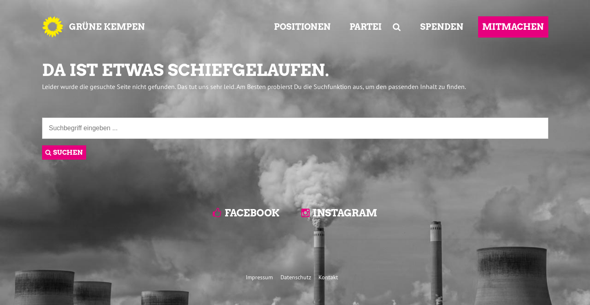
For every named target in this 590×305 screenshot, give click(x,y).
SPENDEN (441, 27)
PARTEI (366, 27)
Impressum (259, 277)
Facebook (252, 213)
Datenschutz (296, 277)
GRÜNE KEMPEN (107, 27)
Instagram (345, 213)
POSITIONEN (302, 27)
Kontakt (328, 277)
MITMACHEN (513, 27)
